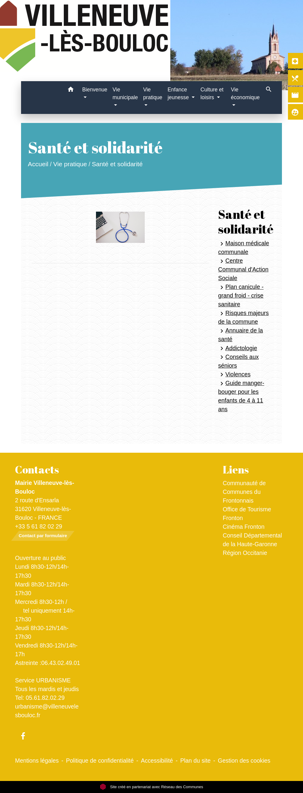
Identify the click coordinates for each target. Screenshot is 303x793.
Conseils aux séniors (238, 361)
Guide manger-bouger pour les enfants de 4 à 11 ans (241, 396)
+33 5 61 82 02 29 (38, 526)
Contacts (37, 469)
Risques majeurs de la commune (243, 317)
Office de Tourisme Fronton (247, 513)
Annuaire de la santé (240, 334)
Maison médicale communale (243, 247)
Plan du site (195, 760)
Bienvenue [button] (94, 90)
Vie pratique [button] (152, 93)
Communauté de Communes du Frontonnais (244, 492)
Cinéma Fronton (243, 526)
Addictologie (237, 348)
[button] (70, 90)
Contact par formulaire (43, 535)
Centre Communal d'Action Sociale (243, 269)
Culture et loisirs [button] (211, 93)
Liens (236, 469)
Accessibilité (157, 760)
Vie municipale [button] (125, 93)
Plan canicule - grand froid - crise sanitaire (241, 295)
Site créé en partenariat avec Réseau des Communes (151, 787)
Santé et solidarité (117, 164)
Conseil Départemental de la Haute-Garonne (252, 539)
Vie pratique (70, 164)
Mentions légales (37, 760)
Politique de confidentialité (100, 760)
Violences (234, 374)
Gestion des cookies (244, 760)
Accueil (38, 164)
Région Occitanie (245, 553)
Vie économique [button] (245, 93)
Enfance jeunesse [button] (179, 93)
